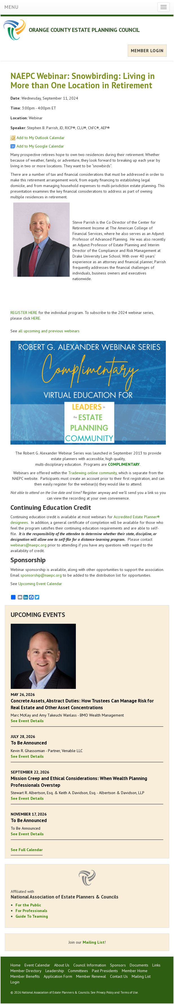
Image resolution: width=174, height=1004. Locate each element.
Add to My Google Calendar (40, 146)
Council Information (89, 965)
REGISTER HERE (23, 312)
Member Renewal (91, 976)
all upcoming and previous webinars (49, 330)
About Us (61, 965)
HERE (35, 318)
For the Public (28, 905)
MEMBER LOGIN (147, 50)
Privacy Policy (105, 992)
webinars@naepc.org (28, 545)
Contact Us (119, 976)
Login (14, 982)
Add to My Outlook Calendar (41, 137)
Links (156, 965)
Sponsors (118, 965)
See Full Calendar (27, 849)
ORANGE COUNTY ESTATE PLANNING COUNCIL (84, 30)
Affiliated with (87, 894)
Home (15, 965)
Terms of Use (129, 992)
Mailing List (94, 942)
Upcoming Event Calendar (40, 583)
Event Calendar (37, 965)
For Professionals (31, 910)
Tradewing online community (92, 472)
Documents (139, 965)
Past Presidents (105, 970)
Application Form (58, 976)
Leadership (54, 970)
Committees (78, 970)
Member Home (134, 970)
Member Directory (25, 970)
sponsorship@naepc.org (41, 575)
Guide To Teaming (32, 916)
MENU (11, 7)
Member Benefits (25, 976)
